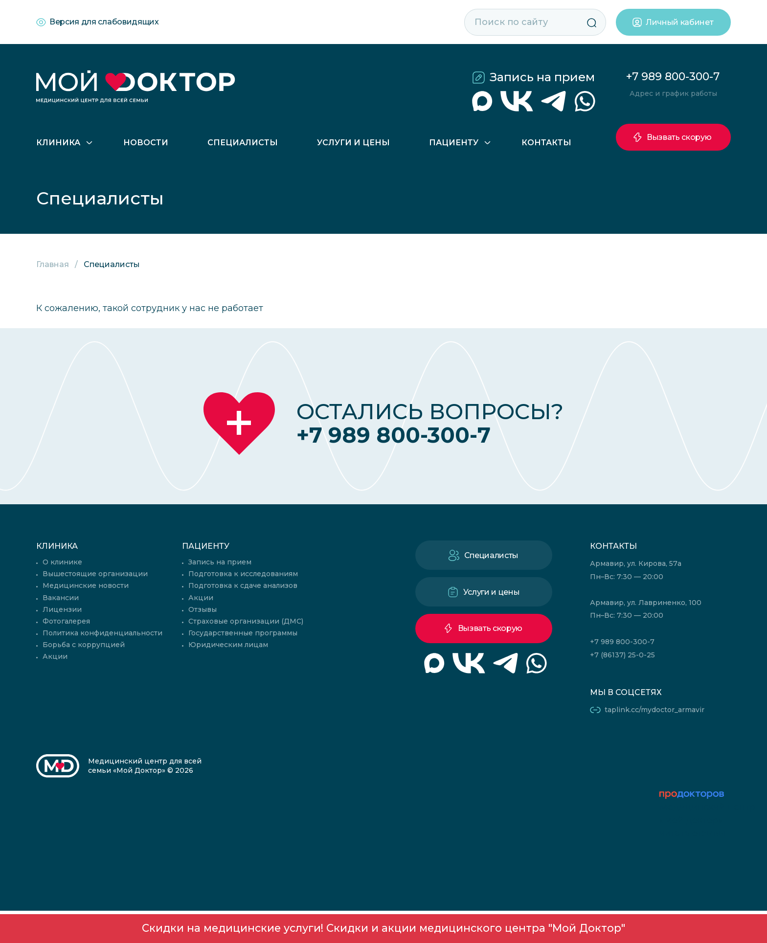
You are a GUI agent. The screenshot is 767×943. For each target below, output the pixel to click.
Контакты (546, 142)
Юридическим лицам (228, 644)
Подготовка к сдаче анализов (242, 585)
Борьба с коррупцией (84, 644)
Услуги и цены (353, 142)
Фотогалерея (66, 621)
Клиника (58, 142)
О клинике (62, 562)
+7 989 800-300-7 (673, 76)
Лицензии (62, 609)
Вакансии (61, 597)
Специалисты (242, 142)
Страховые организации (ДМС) (245, 621)
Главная (52, 264)
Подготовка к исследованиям (243, 573)
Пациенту (453, 142)
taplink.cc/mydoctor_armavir (654, 709)
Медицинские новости (86, 585)
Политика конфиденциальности (102, 633)
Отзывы (202, 609)
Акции (55, 656)
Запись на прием (542, 77)
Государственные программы (242, 633)
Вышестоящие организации (95, 573)
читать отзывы (692, 833)
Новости (145, 142)
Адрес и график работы (673, 93)
